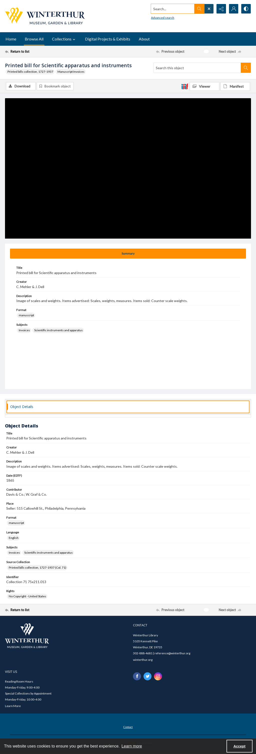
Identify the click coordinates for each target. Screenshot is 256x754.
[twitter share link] (148, 676)
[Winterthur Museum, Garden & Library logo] (45, 16)
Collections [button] (64, 39)
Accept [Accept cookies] (240, 746)
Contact (127, 727)
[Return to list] (38, 51)
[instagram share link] (158, 676)
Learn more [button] (132, 746)
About (144, 38)
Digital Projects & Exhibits (107, 38)
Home (11, 38)
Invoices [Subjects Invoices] (24, 330)
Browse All (34, 38)
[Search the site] (172, 8)
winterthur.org (142, 660)
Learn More (13, 706)
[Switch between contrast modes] (246, 8)
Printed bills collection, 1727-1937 (30, 71)
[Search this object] (197, 68)
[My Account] (233, 8)
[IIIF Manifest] (235, 86)
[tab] (128, 253)
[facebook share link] (137, 676)
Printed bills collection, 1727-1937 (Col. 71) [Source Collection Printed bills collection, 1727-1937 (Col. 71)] (37, 567)
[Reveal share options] (221, 8)
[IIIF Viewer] (205, 86)
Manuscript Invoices (71, 71)
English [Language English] (13, 538)
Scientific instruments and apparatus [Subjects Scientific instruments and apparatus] (58, 330)
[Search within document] (246, 68)
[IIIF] (185, 86)
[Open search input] (208, 8)
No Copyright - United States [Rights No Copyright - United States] (27, 596)
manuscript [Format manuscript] (26, 315)
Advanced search (162, 17)
